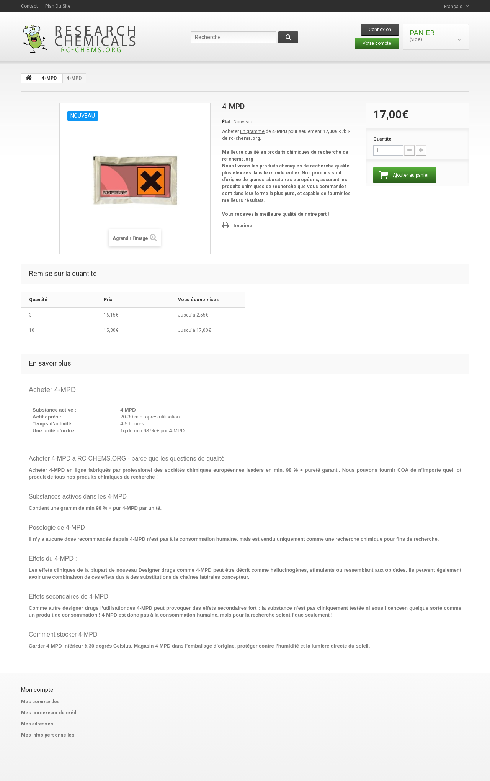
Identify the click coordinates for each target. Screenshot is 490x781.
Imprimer (244, 225)
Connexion (380, 29)
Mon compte (37, 689)
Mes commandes (40, 701)
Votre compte (377, 43)
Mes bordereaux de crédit (50, 712)
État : (227, 122)
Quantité (382, 139)
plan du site (57, 6)
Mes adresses (37, 724)
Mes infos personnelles (47, 735)
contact (29, 6)
